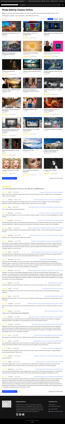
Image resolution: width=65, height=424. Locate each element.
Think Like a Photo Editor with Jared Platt (54, 296)
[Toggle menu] (63, 5)
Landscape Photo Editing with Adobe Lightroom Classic (11, 90)
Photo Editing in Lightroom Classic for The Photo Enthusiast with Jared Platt (46, 235)
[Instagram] (23, 414)
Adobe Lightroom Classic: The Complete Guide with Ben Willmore (48, 341)
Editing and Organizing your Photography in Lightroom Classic (31, 90)
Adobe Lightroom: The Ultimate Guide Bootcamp (53, 33)
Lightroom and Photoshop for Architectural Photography (51, 151)
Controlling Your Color (28, 150)
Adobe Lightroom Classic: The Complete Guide (30, 33)
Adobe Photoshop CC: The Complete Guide (53, 90)
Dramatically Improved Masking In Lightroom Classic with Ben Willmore (47, 241)
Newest (56, 19)
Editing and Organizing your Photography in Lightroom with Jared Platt (47, 252)
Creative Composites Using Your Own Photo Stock (53, 72)
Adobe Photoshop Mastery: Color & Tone (10, 151)
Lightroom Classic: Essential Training (32, 71)
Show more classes (9, 178)
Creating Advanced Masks (50, 170)
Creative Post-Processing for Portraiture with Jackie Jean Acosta (48, 335)
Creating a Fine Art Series (8, 71)
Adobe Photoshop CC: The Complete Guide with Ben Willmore (49, 369)
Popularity (50, 19)
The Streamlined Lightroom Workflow (53, 129)
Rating (61, 19)
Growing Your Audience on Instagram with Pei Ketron (51, 213)
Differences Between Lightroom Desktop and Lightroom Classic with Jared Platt (45, 303)
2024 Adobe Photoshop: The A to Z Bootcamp (11, 33)
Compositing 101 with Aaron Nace (55, 282)
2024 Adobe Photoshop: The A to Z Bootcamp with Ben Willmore (48, 199)
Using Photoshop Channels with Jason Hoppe (52, 288)
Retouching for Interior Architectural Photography (10, 110)
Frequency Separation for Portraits (10, 170)
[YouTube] (17, 414)
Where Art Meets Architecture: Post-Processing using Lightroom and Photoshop (11, 131)
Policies (32, 422)
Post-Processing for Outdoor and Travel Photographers (52, 110)
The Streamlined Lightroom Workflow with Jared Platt (51, 259)
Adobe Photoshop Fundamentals (52, 53)
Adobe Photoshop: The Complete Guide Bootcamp (31, 130)
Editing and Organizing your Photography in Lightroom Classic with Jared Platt (45, 228)
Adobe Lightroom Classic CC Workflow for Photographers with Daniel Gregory (46, 207)
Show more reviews (9, 391)
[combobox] (39, 5)
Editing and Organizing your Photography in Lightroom (9, 53)
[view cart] (48, 1)
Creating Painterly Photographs (30, 53)
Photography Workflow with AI (30, 109)
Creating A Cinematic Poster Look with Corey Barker (51, 192)
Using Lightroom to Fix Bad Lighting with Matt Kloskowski (50, 220)
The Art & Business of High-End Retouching (30, 170)
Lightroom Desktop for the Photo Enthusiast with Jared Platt (49, 361)
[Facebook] (20, 414)
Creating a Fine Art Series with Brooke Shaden (52, 348)
